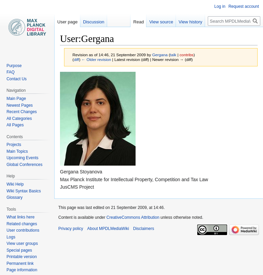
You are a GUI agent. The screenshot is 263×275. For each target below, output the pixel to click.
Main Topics (17, 151)
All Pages (15, 125)
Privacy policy (70, 228)
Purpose (14, 65)
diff (76, 59)
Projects (13, 144)
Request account (243, 6)
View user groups (22, 243)
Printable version (21, 256)
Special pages (19, 250)
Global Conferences (24, 164)
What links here (20, 217)
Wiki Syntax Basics (23, 191)
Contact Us (16, 79)
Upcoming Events (22, 157)
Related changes (21, 223)
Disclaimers (143, 228)
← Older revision (96, 59)
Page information (21, 270)
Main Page (16, 98)
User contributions (22, 230)
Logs (10, 237)
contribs (187, 54)
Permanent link (20, 263)
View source (161, 21)
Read (138, 21)
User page (67, 21)
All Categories (19, 118)
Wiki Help (15, 184)
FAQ (10, 72)
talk (173, 54)
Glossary (14, 197)
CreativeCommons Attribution (132, 217)
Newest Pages (19, 105)
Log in (219, 6)
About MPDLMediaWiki (108, 228)
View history (190, 21)
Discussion (93, 21)
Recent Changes (21, 111)
